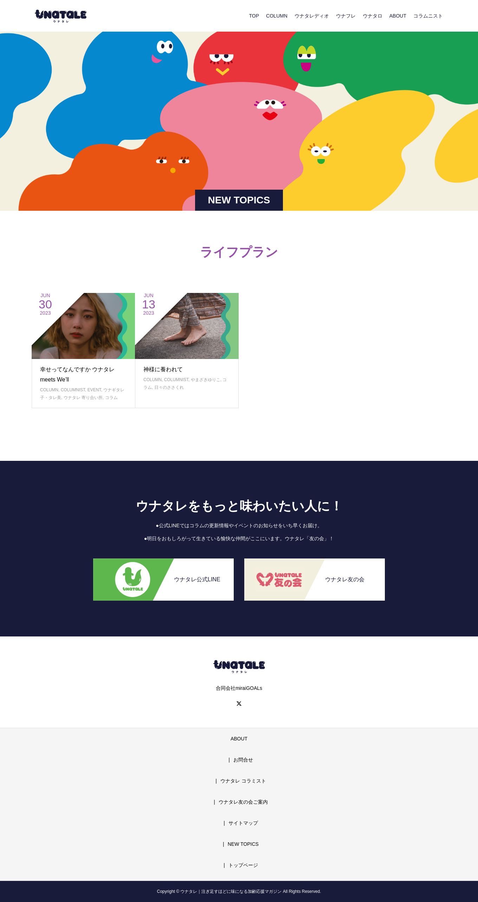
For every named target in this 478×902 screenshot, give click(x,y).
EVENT (94, 389)
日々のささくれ (169, 387)
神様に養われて (163, 369)
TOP (254, 16)
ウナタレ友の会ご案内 (243, 802)
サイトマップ (243, 823)
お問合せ (243, 760)
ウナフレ (346, 16)
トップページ (243, 865)
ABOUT (397, 16)
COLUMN (277, 16)
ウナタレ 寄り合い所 (83, 397)
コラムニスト (428, 16)
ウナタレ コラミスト (243, 781)
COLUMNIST (73, 389)
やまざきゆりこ (205, 379)
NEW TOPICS (243, 844)
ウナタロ (372, 16)
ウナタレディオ (312, 16)
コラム (111, 397)
